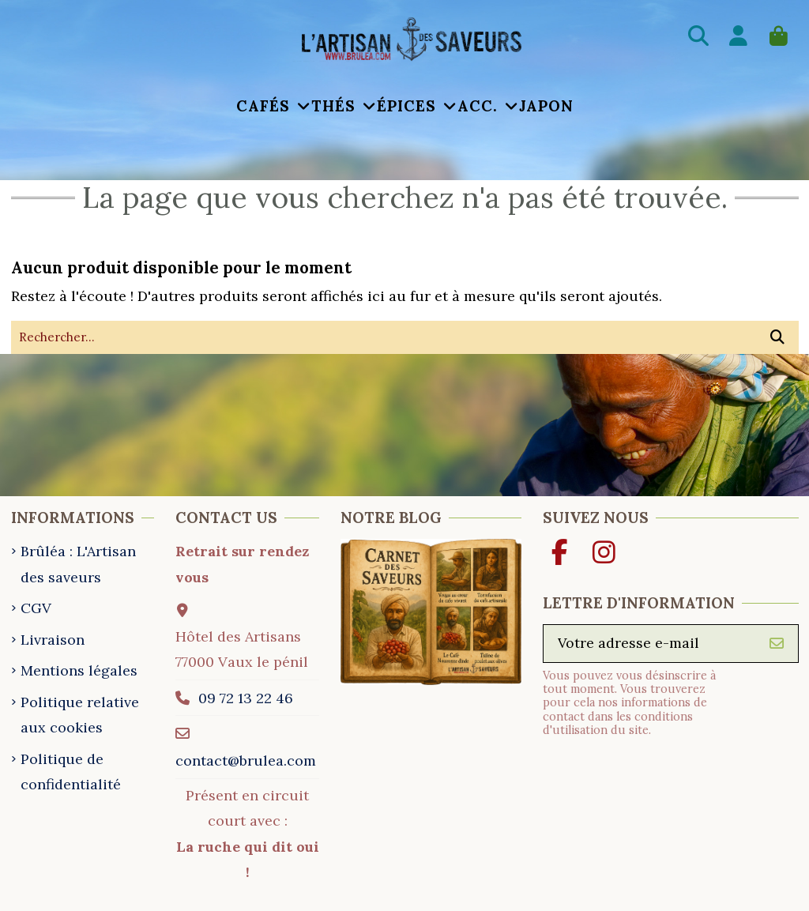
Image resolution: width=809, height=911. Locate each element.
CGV (36, 608)
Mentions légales (79, 670)
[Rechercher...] (777, 338)
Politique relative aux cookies (80, 714)
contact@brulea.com (245, 760)
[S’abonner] (776, 644)
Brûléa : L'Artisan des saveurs (78, 563)
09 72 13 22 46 (245, 698)
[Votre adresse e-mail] (649, 644)
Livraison (53, 640)
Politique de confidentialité (71, 771)
